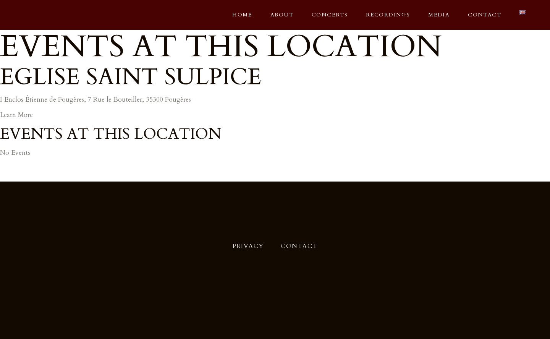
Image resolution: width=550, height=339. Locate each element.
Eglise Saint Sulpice (131, 77)
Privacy (248, 246)
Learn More (16, 114)
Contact (299, 246)
